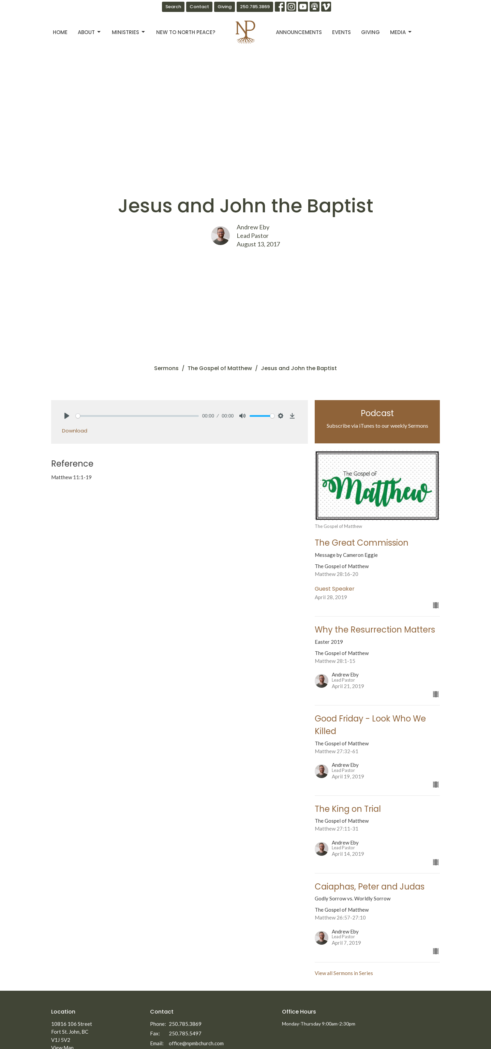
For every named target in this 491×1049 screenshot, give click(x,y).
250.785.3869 (255, 6)
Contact (199, 6)
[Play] (66, 415)
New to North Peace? (185, 32)
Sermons (166, 368)
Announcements (299, 32)
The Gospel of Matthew (220, 368)
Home (60, 32)
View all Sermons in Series (344, 973)
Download (74, 430)
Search (173, 6)
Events (341, 32)
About (90, 32)
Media (401, 32)
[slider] (137, 416)
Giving (225, 6)
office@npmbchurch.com (196, 1043)
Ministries (129, 32)
